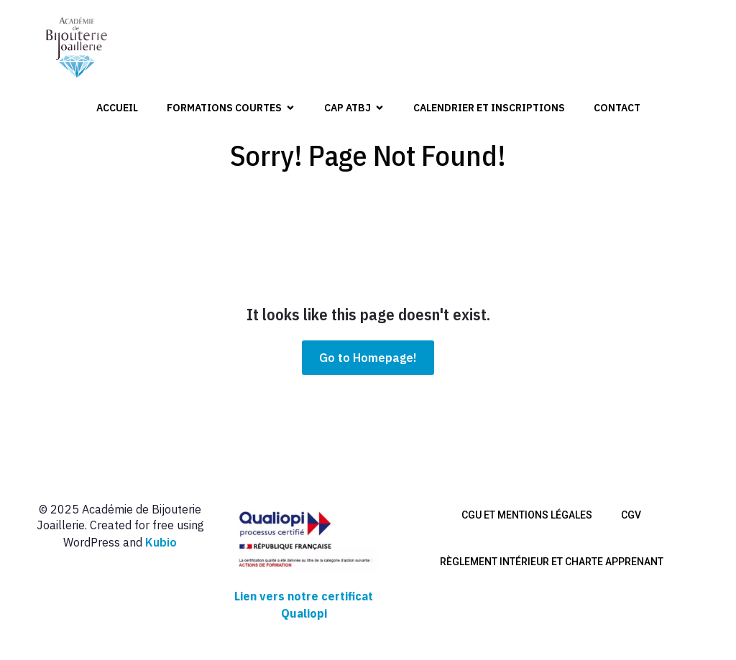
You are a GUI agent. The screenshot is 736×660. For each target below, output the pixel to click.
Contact (617, 107)
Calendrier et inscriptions (489, 107)
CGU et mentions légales (526, 515)
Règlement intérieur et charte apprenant (551, 561)
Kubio (161, 542)
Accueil (117, 107)
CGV (631, 515)
